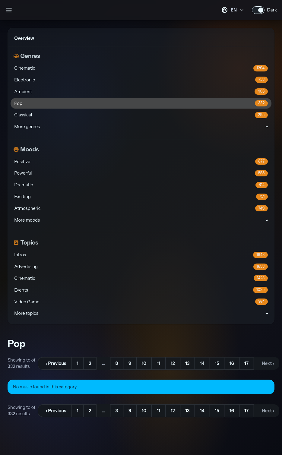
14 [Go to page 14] (202, 363)
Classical (141, 115)
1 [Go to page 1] (77, 363)
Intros (141, 255)
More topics (26, 313)
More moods (27, 220)
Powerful (141, 173)
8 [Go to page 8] (117, 363)
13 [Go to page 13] (187, 363)
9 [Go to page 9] (129, 363)
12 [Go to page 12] (173, 363)
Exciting (141, 197)
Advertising (141, 267)
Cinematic (141, 68)
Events (141, 290)
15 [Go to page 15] (217, 363)
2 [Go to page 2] (90, 363)
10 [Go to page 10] (144, 363)
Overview (24, 38)
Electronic (141, 80)
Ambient (141, 91)
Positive (141, 161)
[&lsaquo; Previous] (54, 363)
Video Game (141, 302)
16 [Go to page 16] (232, 363)
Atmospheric (141, 208)
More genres (27, 126)
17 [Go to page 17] (246, 363)
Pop (141, 103)
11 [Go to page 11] (158, 363)
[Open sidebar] (8, 10)
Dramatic (141, 185)
